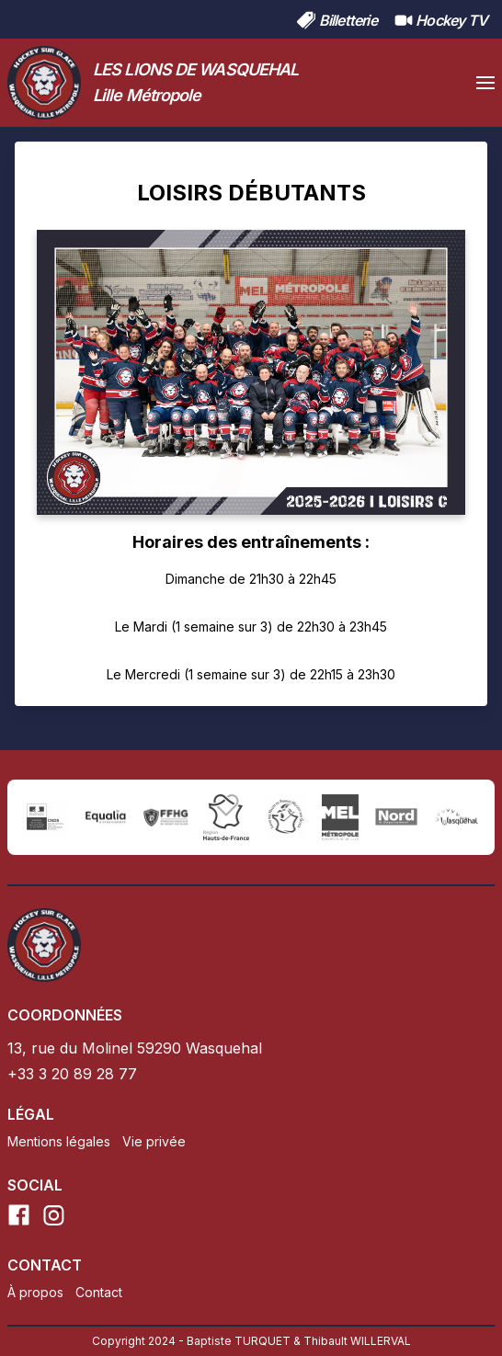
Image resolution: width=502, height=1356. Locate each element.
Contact (98, 1292)
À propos (35, 1292)
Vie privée (154, 1141)
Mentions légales (58, 1141)
